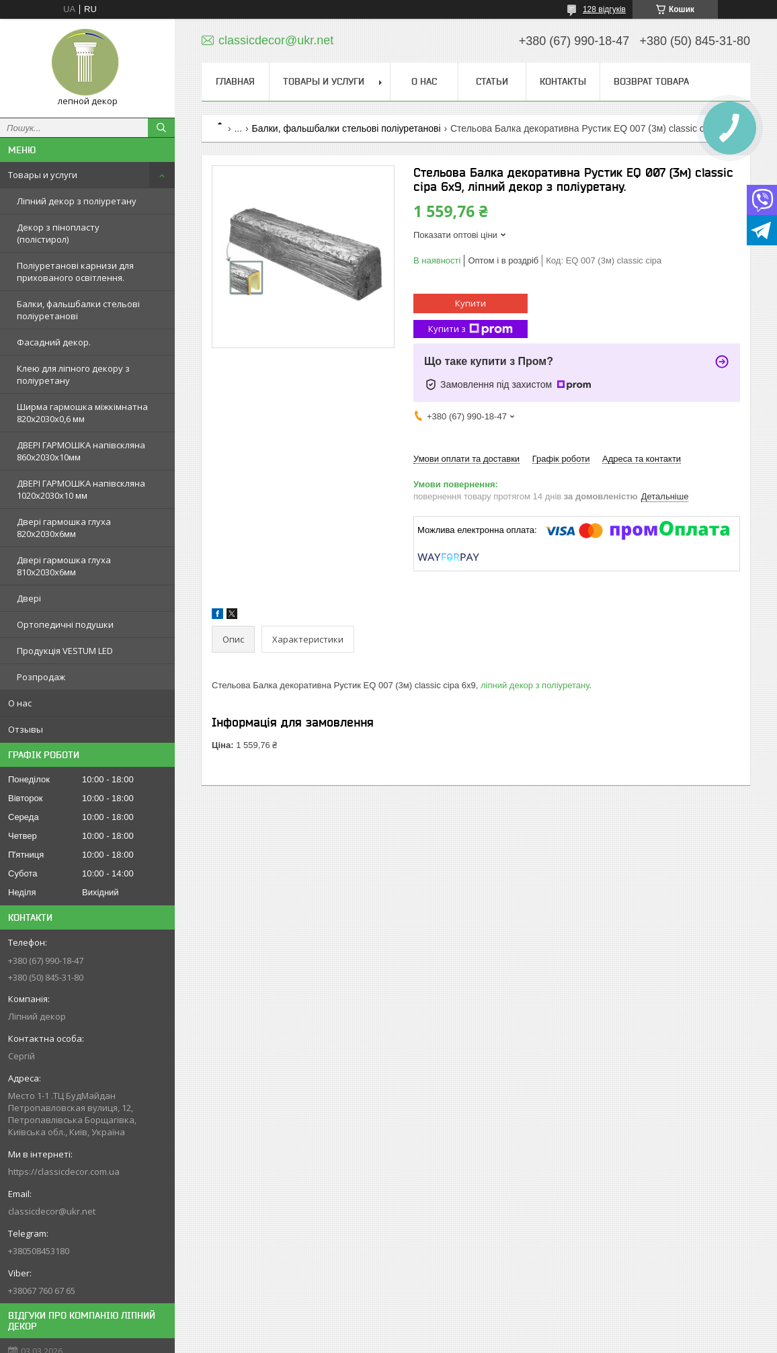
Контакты (563, 81)
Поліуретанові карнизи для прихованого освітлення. (75, 271)
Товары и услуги (42, 175)
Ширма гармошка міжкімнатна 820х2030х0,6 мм (82, 413)
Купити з (470, 329)
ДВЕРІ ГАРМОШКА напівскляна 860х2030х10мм (81, 451)
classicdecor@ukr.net (51, 1211)
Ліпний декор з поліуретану (76, 201)
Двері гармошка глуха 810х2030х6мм (64, 566)
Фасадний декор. (54, 342)
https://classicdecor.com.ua (64, 1171)
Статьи (492, 81)
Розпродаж (41, 677)
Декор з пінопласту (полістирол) (58, 233)
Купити (470, 303)
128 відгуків (604, 9)
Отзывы (25, 729)
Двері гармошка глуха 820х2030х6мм (64, 528)
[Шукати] (161, 128)
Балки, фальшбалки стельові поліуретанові (78, 310)
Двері (29, 598)
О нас (20, 703)
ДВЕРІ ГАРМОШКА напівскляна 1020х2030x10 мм (81, 489)
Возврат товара (651, 81)
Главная (235, 81)
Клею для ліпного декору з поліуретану (73, 374)
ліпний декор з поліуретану (535, 685)
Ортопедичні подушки (65, 624)
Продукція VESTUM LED (65, 651)
